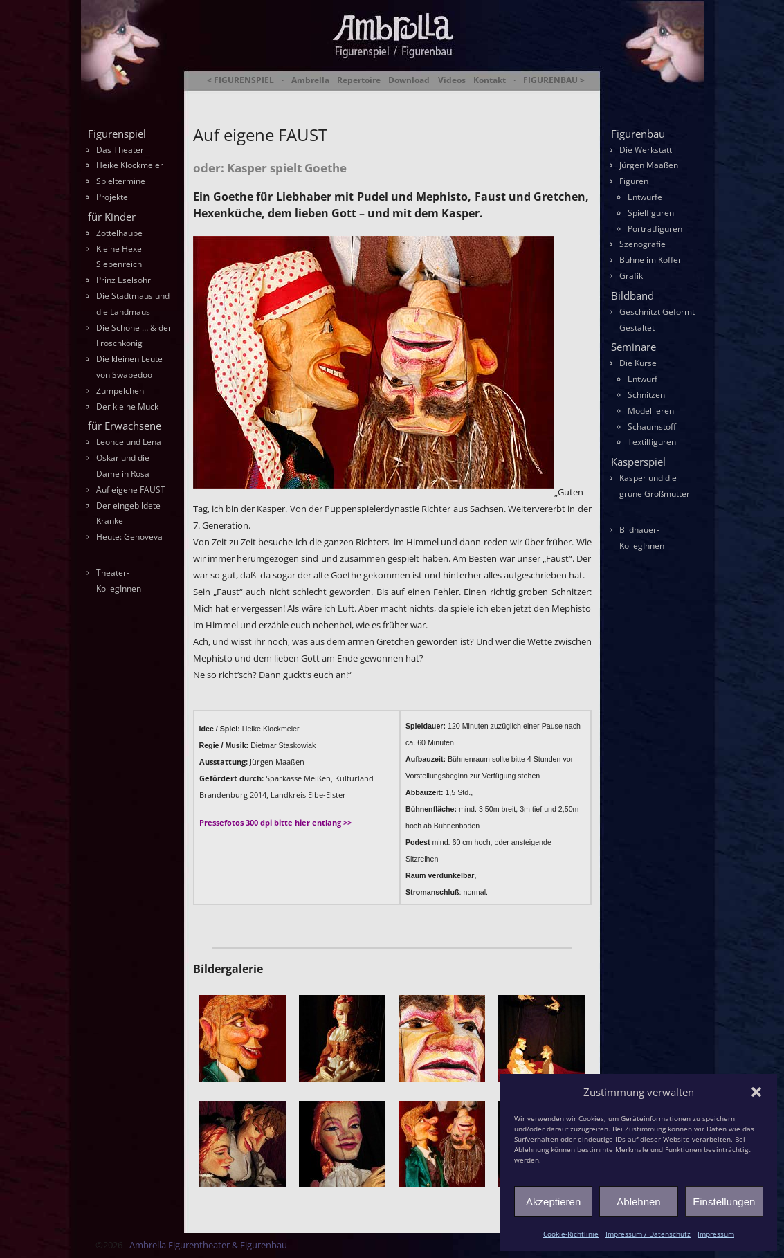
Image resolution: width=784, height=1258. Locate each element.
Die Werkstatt (645, 150)
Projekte (112, 197)
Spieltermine (120, 181)
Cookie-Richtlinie (571, 1234)
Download (409, 80)
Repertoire (359, 80)
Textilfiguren (652, 442)
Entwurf (642, 379)
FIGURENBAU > (554, 80)
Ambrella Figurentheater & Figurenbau (368, 97)
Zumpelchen (120, 390)
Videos (452, 80)
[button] (756, 1092)
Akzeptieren (553, 1201)
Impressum (716, 1234)
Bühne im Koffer (650, 260)
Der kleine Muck (127, 406)
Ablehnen (638, 1201)
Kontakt (489, 80)
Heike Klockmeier (129, 165)
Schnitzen (646, 395)
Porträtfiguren (655, 229)
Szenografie (642, 244)
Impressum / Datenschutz (648, 1234)
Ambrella (310, 80)
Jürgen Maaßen (648, 165)
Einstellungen (724, 1201)
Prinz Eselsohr (123, 280)
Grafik (631, 276)
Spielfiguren (651, 213)
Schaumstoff (652, 426)
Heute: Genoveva (129, 537)
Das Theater (120, 150)
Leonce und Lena (128, 442)
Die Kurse (638, 363)
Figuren (633, 181)
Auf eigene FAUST (130, 489)
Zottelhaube (119, 233)
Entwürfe (645, 197)
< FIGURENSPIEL (240, 80)
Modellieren (651, 411)
